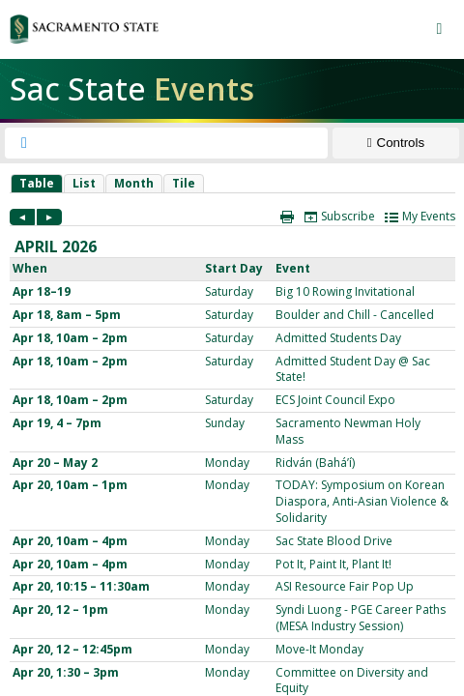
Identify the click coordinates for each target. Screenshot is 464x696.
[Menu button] (438, 29)
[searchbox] (184, 143)
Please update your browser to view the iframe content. (232, 183)
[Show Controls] (396, 143)
